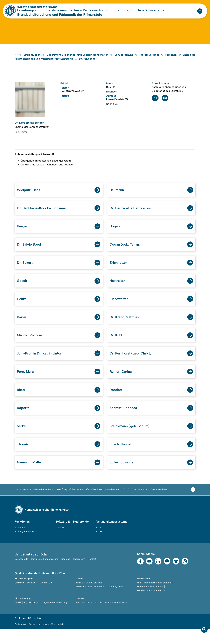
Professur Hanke (151, 57)
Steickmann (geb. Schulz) (130, 431)
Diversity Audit (116, 592)
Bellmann (117, 193)
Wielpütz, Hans (29, 193)
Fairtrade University (86, 608)
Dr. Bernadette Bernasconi (131, 211)
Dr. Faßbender (88, 61)
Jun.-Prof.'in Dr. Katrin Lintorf (41, 358)
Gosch (22, 285)
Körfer (22, 321)
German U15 (46, 588)
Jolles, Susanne (122, 468)
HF (18, 57)
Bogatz (115, 230)
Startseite (20, 533)
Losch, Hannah (121, 450)
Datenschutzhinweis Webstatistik (47, 630)
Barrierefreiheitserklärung (44, 565)
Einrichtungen (34, 57)
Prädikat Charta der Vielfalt (90, 592)
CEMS (18, 608)
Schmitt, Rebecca (124, 413)
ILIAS (99, 533)
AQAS (37, 608)
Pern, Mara (25, 376)
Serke (21, 431)
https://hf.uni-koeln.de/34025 (79, 495)
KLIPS (99, 537)
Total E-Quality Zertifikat (89, 588)
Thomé (22, 450)
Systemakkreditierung (55, 608)
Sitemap (65, 565)
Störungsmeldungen (25, 537)
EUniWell (32, 588)
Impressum (79, 565)
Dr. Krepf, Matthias (125, 321)
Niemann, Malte (29, 468)
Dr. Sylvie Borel (29, 248)
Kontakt (92, 565)
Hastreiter (118, 285)
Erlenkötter (118, 266)
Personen (173, 57)
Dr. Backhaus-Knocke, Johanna (42, 211)
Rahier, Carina (121, 376)
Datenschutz (21, 565)
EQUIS (27, 608)
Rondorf (116, 395)
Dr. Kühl (116, 340)
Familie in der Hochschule (113, 608)
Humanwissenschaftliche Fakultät (37, 6)
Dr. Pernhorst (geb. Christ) (131, 358)
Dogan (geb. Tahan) (126, 248)
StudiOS (59, 533)
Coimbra (19, 588)
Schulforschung (126, 57)
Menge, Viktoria (30, 340)
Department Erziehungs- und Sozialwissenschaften (80, 57)
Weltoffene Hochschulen (150, 592)
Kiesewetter (119, 303)
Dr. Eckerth (26, 266)
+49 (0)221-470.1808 (73, 94)
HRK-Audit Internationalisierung (154, 588)
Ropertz (23, 413)
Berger (22, 230)
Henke (22, 303)
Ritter (21, 395)
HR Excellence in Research (151, 596)
